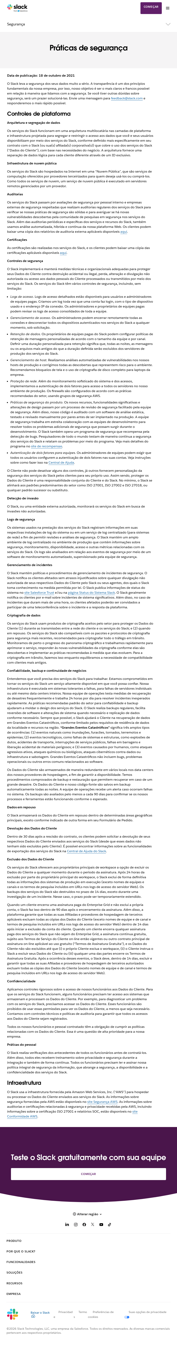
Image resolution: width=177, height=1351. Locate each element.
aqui (123, 231)
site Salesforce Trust (39, 592)
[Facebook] (84, 1225)
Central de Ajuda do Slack (86, 851)
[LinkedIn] (67, 1225)
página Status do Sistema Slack (91, 592)
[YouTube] (101, 1225)
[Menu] (167, 8)
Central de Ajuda (61, 462)
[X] (93, 1225)
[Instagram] (76, 1225)
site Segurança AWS (102, 1102)
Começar (151, 7)
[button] (88, 1214)
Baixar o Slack (40, 1314)
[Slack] (17, 8)
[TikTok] (110, 1225)
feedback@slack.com (127, 98)
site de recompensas (46, 446)
